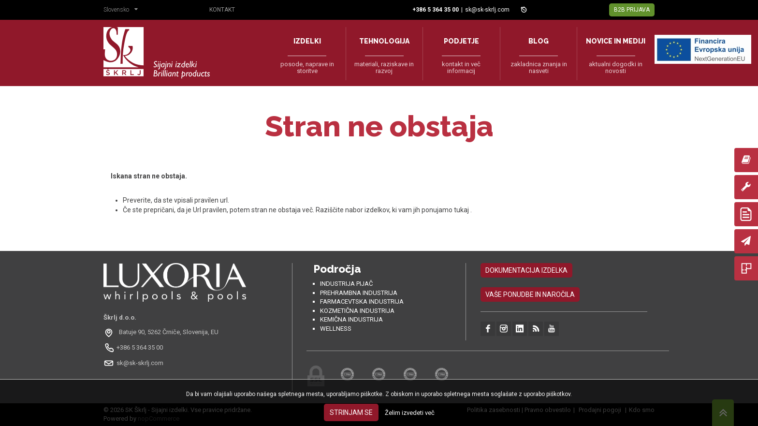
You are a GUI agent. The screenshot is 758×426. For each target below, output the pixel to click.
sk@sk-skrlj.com (487, 9)
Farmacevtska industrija (362, 301)
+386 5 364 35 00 (140, 347)
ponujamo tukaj (446, 210)
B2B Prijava (632, 9)
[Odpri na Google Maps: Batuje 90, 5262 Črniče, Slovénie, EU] (162, 332)
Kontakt (222, 9)
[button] (123, 10)
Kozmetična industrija (357, 310)
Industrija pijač (346, 283)
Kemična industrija (351, 319)
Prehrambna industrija (358, 292)
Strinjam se (351, 412)
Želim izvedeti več (410, 412)
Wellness (335, 328)
